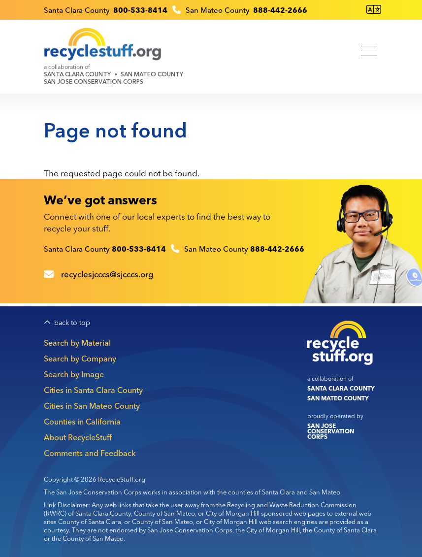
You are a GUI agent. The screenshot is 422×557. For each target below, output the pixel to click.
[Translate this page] (373, 9)
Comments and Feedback (89, 453)
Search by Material (77, 343)
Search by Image (74, 374)
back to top (72, 323)
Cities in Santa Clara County (93, 390)
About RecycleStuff (78, 437)
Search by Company (80, 358)
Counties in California (82, 421)
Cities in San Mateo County (92, 406)
